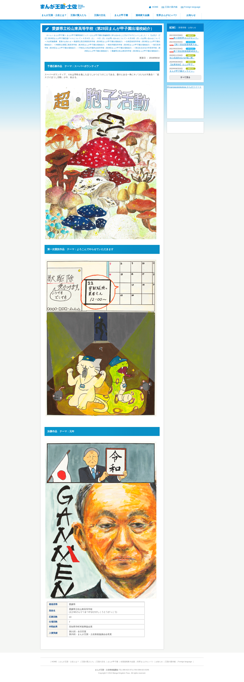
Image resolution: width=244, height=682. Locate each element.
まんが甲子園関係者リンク (77, 35)
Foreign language (192, 7)
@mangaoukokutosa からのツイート (184, 87)
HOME (155, 7)
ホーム (49, 35)
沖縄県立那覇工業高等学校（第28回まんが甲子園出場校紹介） (80, 45)
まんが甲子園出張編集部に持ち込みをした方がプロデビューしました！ (119, 35)
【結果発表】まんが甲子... (182, 64)
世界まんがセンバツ (166, 15)
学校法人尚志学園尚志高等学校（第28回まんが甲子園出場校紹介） (106, 48)
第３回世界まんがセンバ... (186, 38)
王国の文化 (99, 15)
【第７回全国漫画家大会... (186, 44)
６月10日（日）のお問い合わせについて (144, 38)
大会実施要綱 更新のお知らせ (58, 41)
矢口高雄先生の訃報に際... (182, 58)
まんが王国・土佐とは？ (54, 15)
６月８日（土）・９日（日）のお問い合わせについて (104, 38)
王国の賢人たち (78, 15)
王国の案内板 (171, 7)
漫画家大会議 (142, 15)
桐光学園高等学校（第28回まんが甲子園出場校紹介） (129, 45)
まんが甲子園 (121, 15)
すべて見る (185, 77)
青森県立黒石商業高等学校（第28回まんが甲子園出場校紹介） (99, 41)
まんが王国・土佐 (64, 6)
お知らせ (191, 15)
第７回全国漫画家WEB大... (186, 51)
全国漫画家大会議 (127, 662)
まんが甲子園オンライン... (182, 71)
